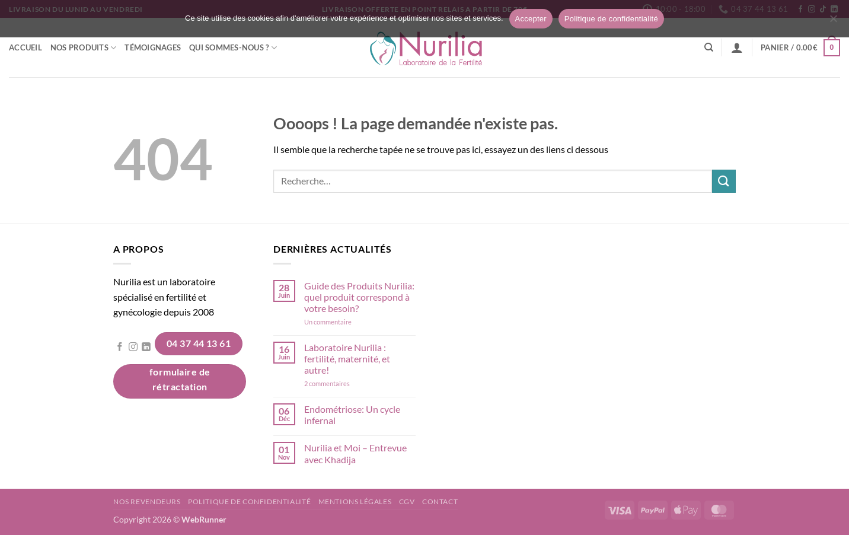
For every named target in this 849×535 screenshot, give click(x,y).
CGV (407, 501)
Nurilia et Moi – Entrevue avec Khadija (355, 453)
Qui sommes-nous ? (233, 47)
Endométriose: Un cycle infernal (352, 414)
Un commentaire (343, 322)
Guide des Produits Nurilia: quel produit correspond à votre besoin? (359, 297)
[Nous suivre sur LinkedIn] (146, 347)
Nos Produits (83, 47)
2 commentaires (343, 383)
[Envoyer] (724, 181)
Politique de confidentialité (249, 501)
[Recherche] (708, 47)
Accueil (25, 47)
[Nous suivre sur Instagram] (133, 347)
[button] (737, 47)
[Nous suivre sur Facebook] (120, 347)
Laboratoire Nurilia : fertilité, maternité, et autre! (347, 358)
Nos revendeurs (147, 501)
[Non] (833, 21)
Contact (440, 501)
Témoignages (153, 47)
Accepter (531, 18)
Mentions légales (355, 501)
